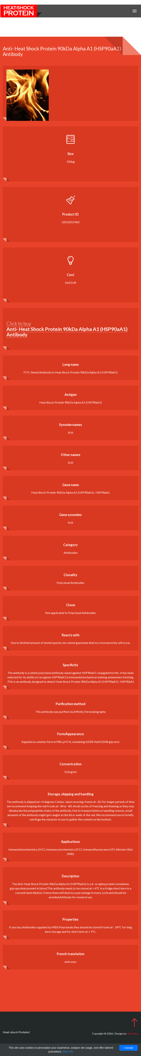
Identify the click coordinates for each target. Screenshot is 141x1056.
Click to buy (67, 328)
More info (68, 1051)
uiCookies (132, 1033)
